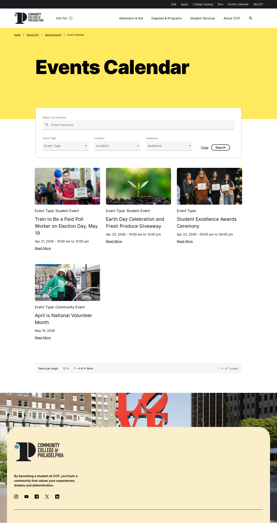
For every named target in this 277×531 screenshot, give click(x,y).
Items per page (48, 368)
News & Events (53, 34)
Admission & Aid (131, 18)
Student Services (202, 18)
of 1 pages (231, 368)
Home (17, 34)
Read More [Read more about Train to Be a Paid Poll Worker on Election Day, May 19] (43, 248)
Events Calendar (238, 4)
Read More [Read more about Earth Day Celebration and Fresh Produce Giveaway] (114, 241)
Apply (184, 4)
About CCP (232, 18)
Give (220, 4)
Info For (61, 18)
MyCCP (258, 4)
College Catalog (203, 4)
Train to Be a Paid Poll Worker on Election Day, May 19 (66, 226)
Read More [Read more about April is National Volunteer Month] (43, 338)
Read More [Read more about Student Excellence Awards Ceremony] (185, 241)
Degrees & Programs (166, 18)
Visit (173, 4)
